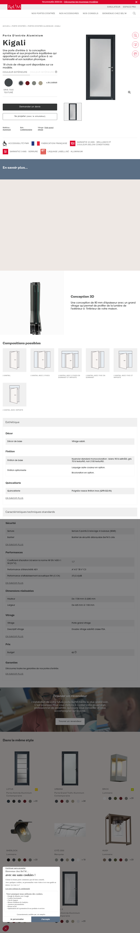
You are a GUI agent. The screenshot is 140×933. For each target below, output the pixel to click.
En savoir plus (14, 545)
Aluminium (7, 130)
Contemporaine (26, 130)
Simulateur (113, 7)
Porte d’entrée (19, 26)
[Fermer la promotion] (136, 2)
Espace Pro (129, 7)
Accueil (6, 26)
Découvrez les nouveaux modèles (81, 2)
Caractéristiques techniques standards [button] (30, 512)
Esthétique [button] (12, 422)
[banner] (14, 7)
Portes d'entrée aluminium (40, 26)
